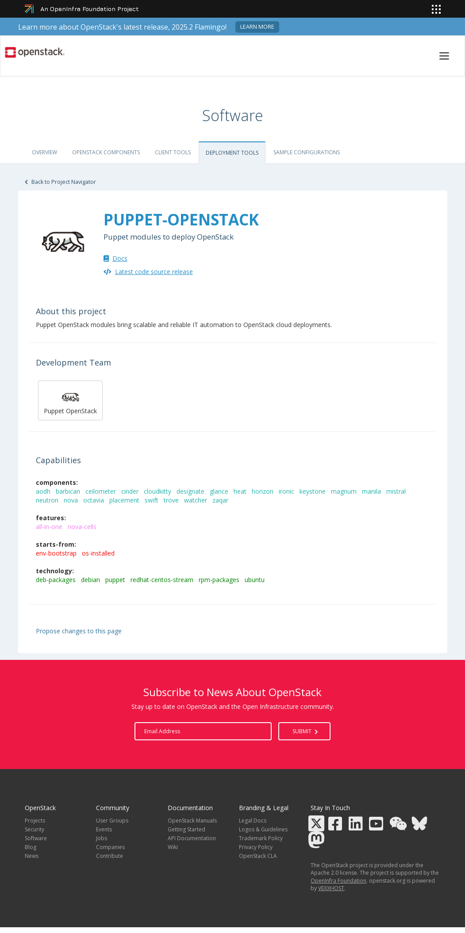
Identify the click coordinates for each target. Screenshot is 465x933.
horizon (263, 491)
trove (172, 500)
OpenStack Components (106, 152)
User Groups (112, 820)
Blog (30, 847)
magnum (344, 491)
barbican (69, 491)
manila (372, 491)
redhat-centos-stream (163, 579)
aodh (44, 491)
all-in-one (50, 526)
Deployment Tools (232, 152)
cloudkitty (158, 491)
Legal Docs (252, 820)
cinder (130, 491)
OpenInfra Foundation (338, 880)
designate (191, 491)
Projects (35, 820)
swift (152, 500)
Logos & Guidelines (263, 829)
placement (125, 500)
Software (36, 838)
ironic (287, 491)
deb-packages (56, 579)
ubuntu (255, 579)
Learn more (257, 26)
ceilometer (101, 491)
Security (34, 829)
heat (241, 491)
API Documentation (192, 838)
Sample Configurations (306, 152)
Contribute (109, 856)
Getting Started (186, 829)
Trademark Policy (261, 838)
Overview (44, 152)
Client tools (173, 152)
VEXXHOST (331, 888)
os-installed (99, 553)
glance (220, 491)
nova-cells (83, 526)
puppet (116, 579)
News (31, 856)
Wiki (173, 847)
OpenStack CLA (258, 856)
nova (72, 500)
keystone (313, 491)
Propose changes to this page (79, 631)
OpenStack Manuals (192, 820)
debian (91, 579)
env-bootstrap (57, 553)
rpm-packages (220, 579)
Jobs (101, 838)
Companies (110, 847)
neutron (48, 500)
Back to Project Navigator (60, 182)
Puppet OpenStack (70, 399)
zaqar (221, 500)
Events (104, 829)
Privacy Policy (256, 847)
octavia (94, 500)
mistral (396, 491)
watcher (196, 500)
